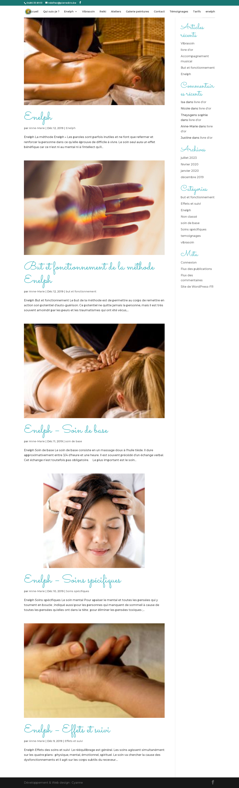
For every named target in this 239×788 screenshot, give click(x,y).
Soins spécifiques (77, 591)
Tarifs (197, 11)
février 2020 (189, 164)
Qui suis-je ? (51, 11)
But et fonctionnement (198, 67)
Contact (159, 11)
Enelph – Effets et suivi (67, 730)
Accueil (33, 11)
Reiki (103, 11)
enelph (210, 11)
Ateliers (116, 11)
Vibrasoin (88, 11)
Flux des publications (196, 269)
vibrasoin (187, 242)
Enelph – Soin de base (66, 430)
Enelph (69, 11)
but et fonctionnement (81, 291)
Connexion (189, 262)
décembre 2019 (192, 177)
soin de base (73, 441)
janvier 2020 (190, 171)
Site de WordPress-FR (197, 286)
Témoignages (179, 11)
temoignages (191, 236)
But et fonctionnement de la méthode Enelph (89, 274)
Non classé (189, 216)
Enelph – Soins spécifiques (72, 580)
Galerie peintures (137, 11)
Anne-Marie (37, 128)
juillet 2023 (189, 158)
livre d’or (187, 50)
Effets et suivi (74, 741)
